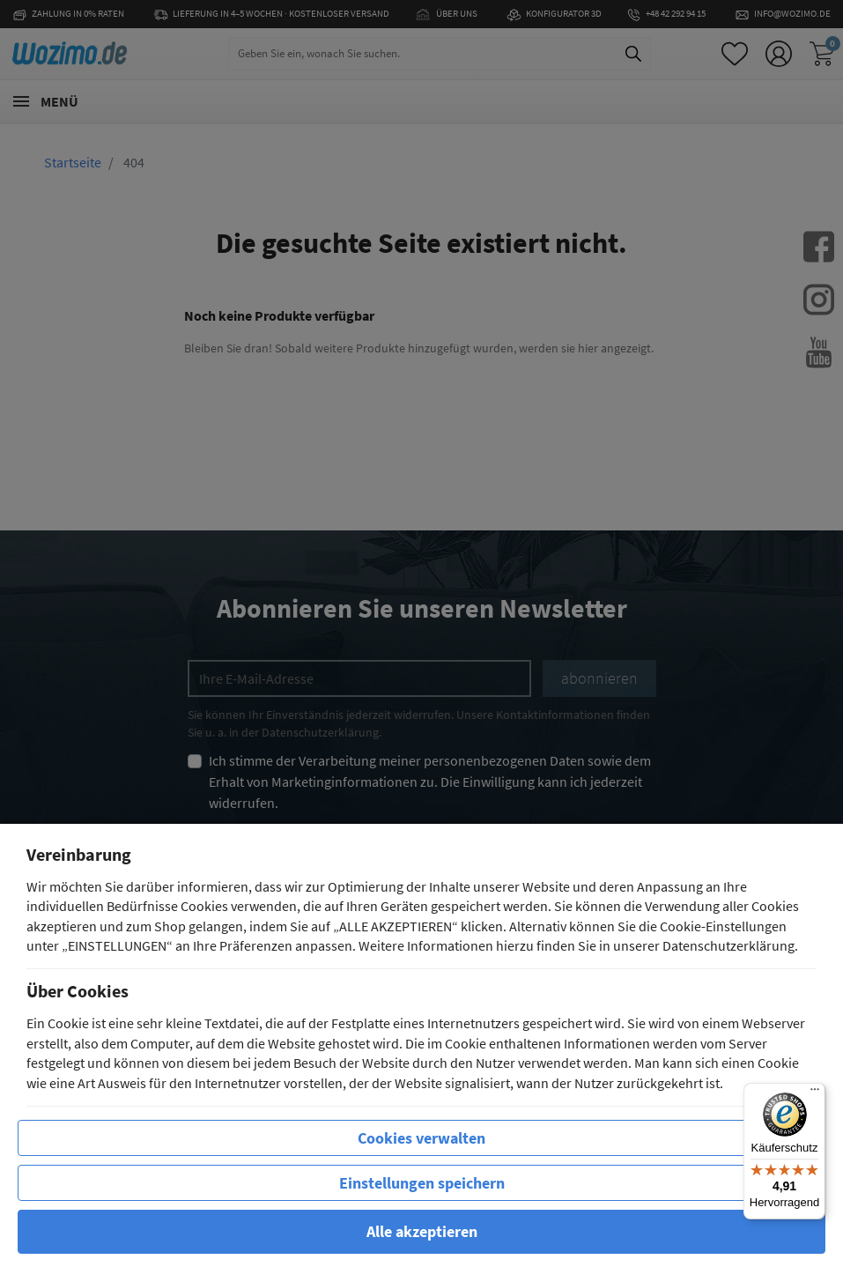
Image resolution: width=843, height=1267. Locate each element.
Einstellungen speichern (422, 1183)
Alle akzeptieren (421, 1231)
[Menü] (814, 1093)
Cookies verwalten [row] (421, 1138)
